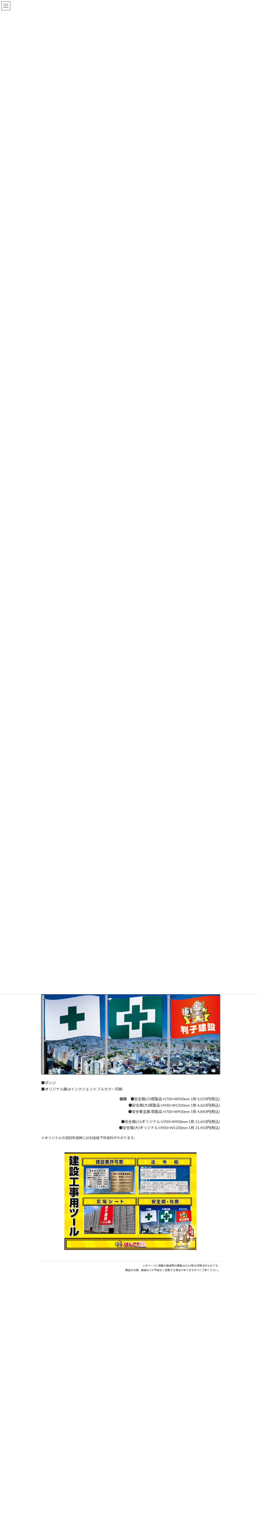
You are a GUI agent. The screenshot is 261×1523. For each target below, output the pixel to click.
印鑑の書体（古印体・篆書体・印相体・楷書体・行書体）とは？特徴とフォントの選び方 (113, 1358)
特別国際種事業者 (130, 1520)
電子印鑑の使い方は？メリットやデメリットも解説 (81, 1339)
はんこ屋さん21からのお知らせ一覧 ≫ (188, 1370)
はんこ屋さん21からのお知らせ (81, 1313)
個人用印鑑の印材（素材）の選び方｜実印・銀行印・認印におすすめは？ (100, 1319)
